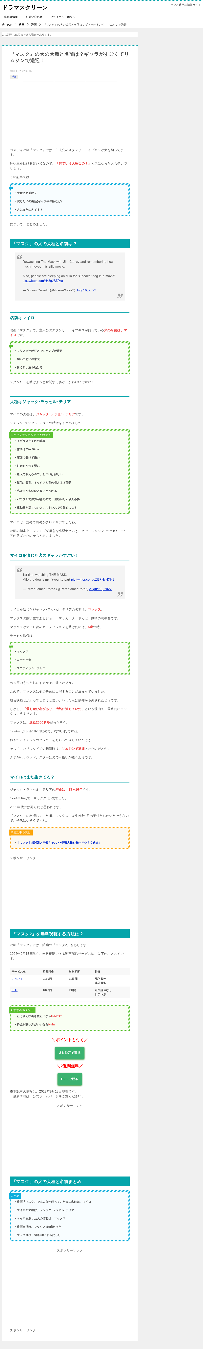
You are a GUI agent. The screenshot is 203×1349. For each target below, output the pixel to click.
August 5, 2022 (100, 589)
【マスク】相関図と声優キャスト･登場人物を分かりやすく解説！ (59, 842)
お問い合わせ (34, 16)
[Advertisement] (70, 889)
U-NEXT (16, 978)
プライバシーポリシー (64, 16)
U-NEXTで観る (70, 1052)
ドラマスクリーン (26, 6)
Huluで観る (69, 1079)
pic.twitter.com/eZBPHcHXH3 (92, 579)
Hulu (14, 990)
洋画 (14, 76)
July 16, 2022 (86, 290)
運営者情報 (11, 16)
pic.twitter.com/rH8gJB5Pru (43, 280)
